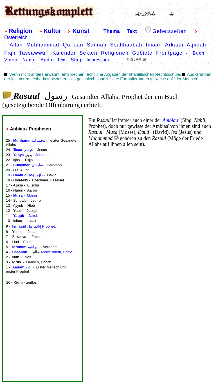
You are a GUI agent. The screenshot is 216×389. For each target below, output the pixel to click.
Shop (77, 59)
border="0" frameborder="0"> (41, 248)
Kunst (80, 31)
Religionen (115, 53)
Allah (16, 45)
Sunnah (97, 45)
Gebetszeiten (169, 31)
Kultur (52, 31)
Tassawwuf (33, 53)
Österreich (16, 37)
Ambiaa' (170, 120)
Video (10, 59)
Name (29, 59)
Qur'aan (73, 45)
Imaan (154, 45)
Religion (20, 31)
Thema (112, 31)
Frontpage (169, 53)
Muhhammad (42, 45)
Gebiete (142, 53)
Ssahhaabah (126, 45)
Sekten (88, 53)
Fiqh (9, 53)
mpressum (98, 59)
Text (132, 31)
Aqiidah (196, 45)
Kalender (66, 53)
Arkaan (174, 45)
